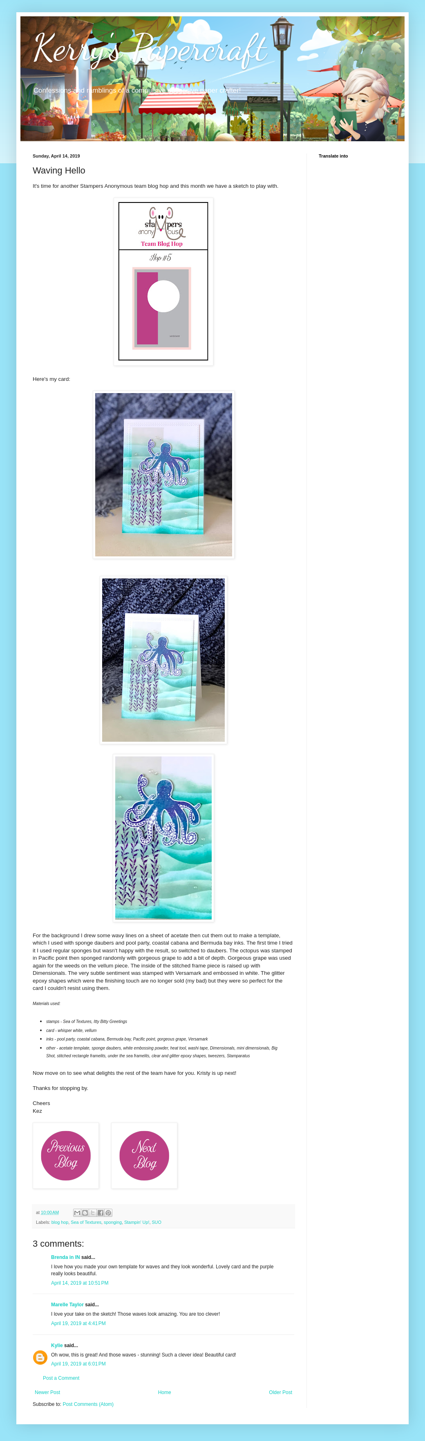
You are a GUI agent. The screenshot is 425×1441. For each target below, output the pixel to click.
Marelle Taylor (67, 1305)
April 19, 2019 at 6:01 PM (78, 1364)
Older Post (280, 1392)
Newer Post (47, 1392)
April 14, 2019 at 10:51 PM (79, 1283)
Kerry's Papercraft (149, 47)
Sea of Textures (86, 1222)
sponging (113, 1222)
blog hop (59, 1222)
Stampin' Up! (136, 1222)
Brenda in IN (65, 1257)
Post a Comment (61, 1378)
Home (164, 1392)
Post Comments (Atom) (88, 1404)
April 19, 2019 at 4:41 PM (78, 1323)
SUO (156, 1222)
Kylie (57, 1345)
